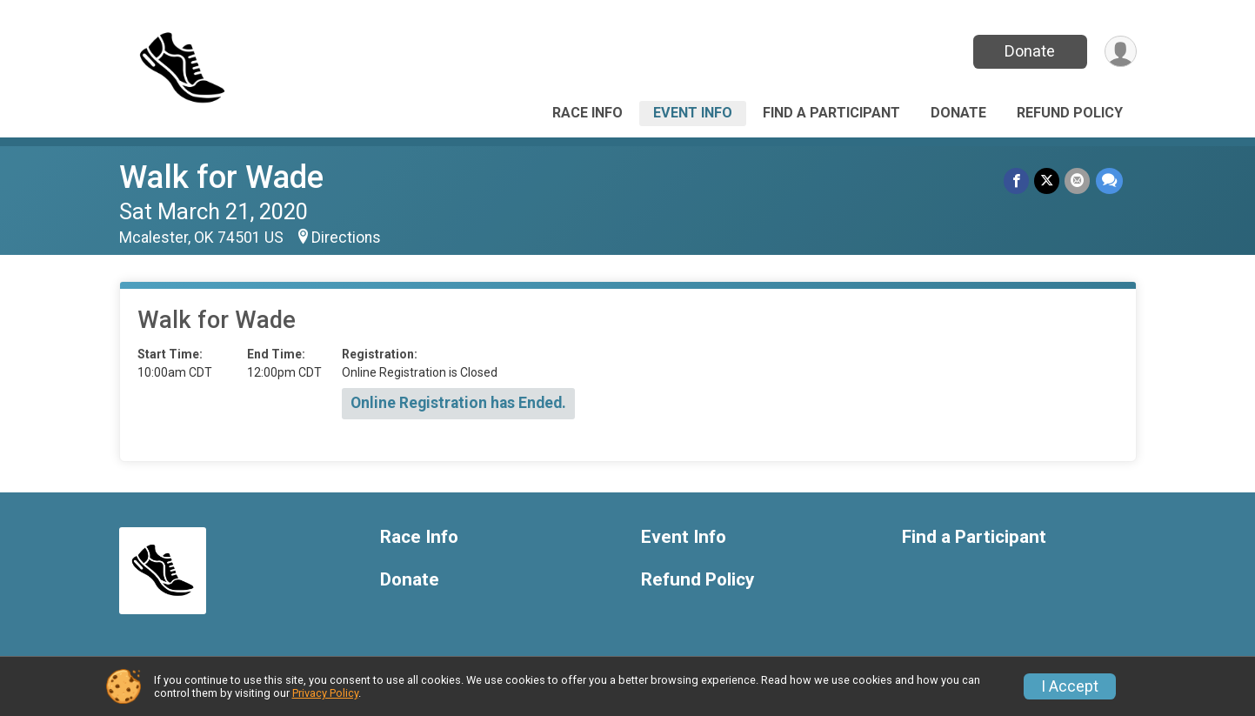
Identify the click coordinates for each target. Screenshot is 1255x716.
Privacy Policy (325, 692)
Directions (346, 237)
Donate (1030, 51)
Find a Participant (831, 112)
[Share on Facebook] (1017, 180)
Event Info (692, 112)
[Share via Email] (1078, 180)
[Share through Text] (1109, 180)
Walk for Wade (221, 177)
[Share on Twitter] (1047, 180)
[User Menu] (1121, 52)
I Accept (1069, 686)
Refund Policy (1070, 112)
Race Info (587, 112)
